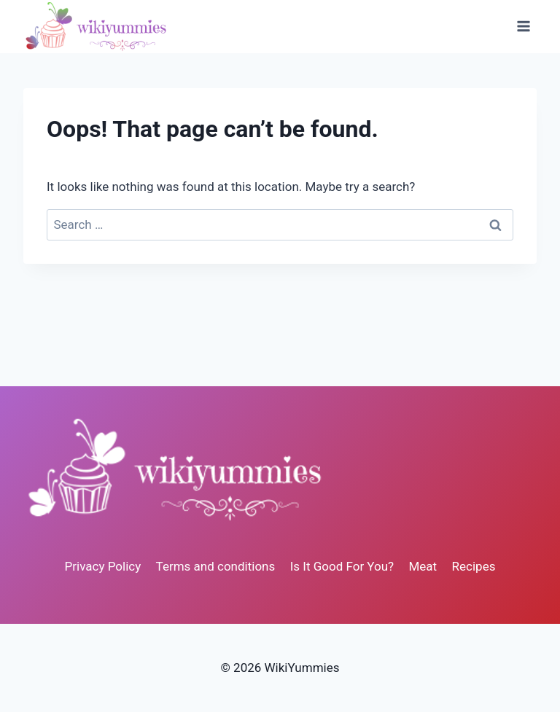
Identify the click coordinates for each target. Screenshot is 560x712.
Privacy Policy (103, 566)
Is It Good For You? (342, 566)
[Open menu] (523, 26)
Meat (423, 566)
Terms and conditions (216, 566)
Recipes (474, 566)
